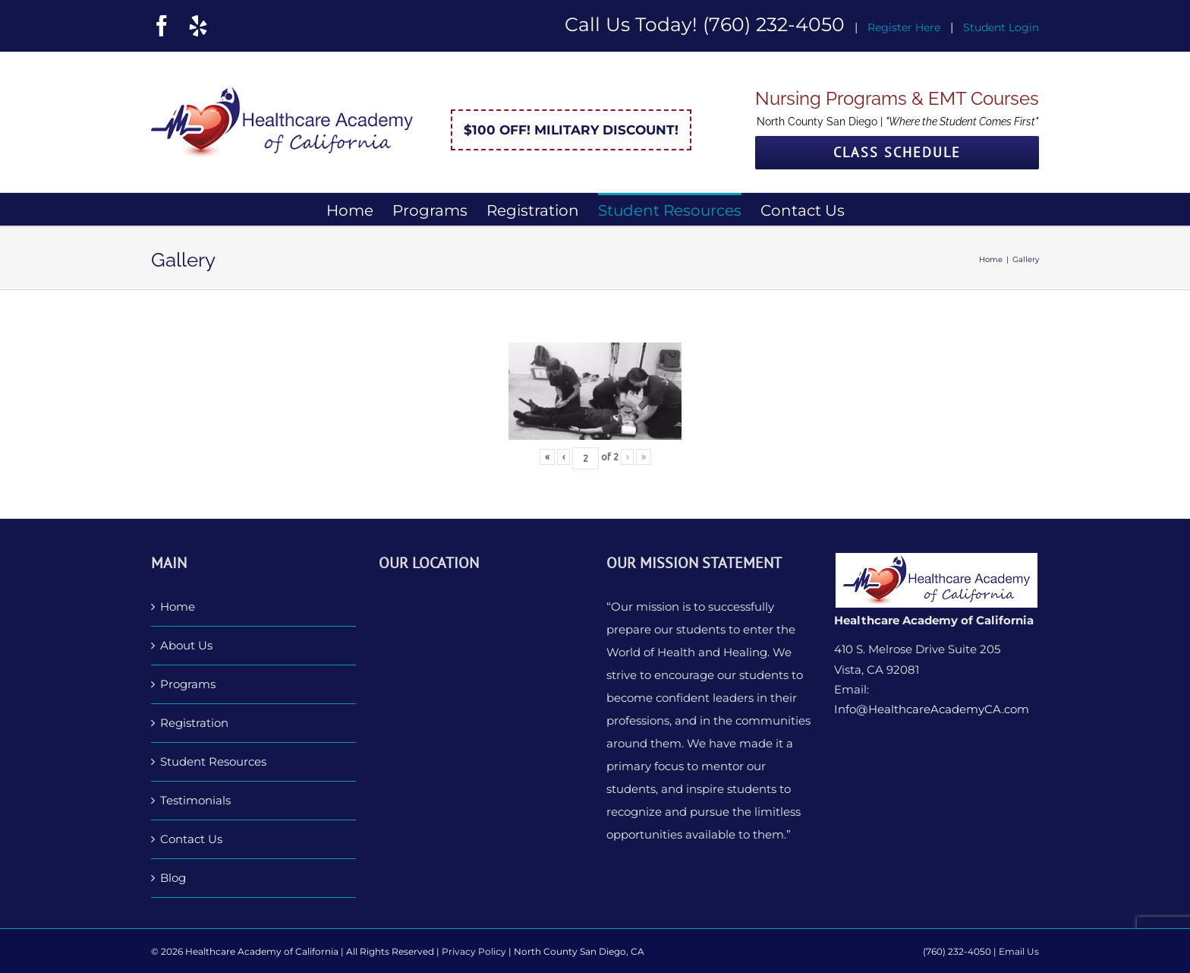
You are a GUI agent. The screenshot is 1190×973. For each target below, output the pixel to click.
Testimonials (195, 800)
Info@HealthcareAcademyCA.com (931, 709)
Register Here (903, 27)
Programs (188, 684)
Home (177, 606)
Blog (173, 877)
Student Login (1001, 27)
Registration (194, 723)
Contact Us (191, 839)
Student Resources (213, 761)
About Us (186, 645)
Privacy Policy (474, 951)
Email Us (1019, 951)
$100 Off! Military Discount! (571, 129)
